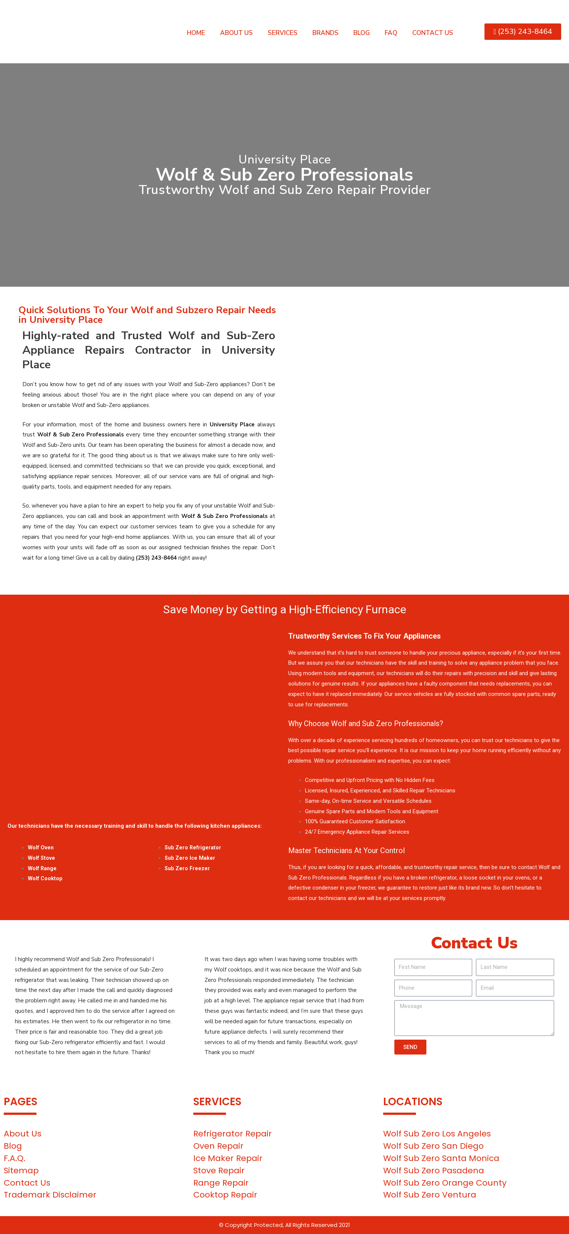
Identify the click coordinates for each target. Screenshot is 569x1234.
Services (283, 33)
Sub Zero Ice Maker (191, 858)
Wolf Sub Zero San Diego (433, 1146)
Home (196, 33)
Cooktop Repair (225, 1194)
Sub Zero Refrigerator (194, 847)
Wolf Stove (42, 858)
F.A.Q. (14, 1158)
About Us (236, 33)
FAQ (391, 33)
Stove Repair (219, 1170)
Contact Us (432, 33)
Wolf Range (43, 868)
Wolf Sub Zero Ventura (429, 1194)
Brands (325, 33)
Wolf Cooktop (46, 878)
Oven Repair (218, 1146)
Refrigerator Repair (232, 1133)
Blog (361, 33)
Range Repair (221, 1183)
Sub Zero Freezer (188, 868)
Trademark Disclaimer (50, 1194)
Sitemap (21, 1170)
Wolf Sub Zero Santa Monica (441, 1158)
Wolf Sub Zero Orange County (444, 1183)
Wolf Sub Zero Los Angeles (437, 1133)
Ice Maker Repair (228, 1158)
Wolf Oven (41, 847)
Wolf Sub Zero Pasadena (433, 1170)
